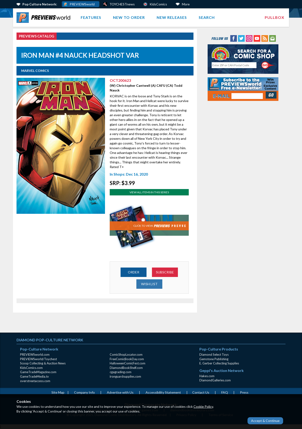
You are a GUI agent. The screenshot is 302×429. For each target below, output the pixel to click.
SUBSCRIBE (165, 272)
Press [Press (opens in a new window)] (244, 392)
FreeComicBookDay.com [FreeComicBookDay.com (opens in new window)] (127, 359)
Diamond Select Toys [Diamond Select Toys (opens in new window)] (214, 354)
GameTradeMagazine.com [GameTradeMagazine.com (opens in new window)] (38, 372)
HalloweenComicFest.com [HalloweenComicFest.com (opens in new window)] (127, 363)
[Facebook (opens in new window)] (233, 38)
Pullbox (274, 17)
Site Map (57, 392)
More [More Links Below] (186, 4)
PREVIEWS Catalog (36, 36)
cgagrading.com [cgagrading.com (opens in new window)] (120, 372)
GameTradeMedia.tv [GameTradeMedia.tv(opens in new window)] (34, 376)
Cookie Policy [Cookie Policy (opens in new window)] (203, 406)
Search (207, 17)
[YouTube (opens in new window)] (256, 38)
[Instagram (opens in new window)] (249, 38)
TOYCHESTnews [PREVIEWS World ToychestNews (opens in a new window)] (122, 4)
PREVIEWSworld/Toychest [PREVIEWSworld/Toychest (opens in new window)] (38, 359)
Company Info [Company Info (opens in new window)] (84, 392)
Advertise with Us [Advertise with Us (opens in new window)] (120, 392)
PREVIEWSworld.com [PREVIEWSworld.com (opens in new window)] (35, 354)
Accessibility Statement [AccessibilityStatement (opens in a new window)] (163, 392)
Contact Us (200, 392)
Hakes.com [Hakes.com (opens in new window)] (206, 376)
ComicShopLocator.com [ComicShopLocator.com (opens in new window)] (126, 354)
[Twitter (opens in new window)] (241, 38)
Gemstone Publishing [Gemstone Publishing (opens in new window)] (213, 359)
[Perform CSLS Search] (268, 65)
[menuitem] (44, 17)
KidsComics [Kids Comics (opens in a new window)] (158, 4)
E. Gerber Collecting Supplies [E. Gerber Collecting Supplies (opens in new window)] (219, 363)
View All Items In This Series (149, 192)
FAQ (224, 392)
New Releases (172, 17)
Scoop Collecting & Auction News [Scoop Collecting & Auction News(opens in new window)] (43, 363)
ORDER (133, 272)
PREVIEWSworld (82, 4)
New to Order (129, 17)
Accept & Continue (265, 421)
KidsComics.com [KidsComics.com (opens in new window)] (31, 368)
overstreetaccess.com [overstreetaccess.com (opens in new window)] (35, 381)
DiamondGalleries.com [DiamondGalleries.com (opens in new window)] (215, 380)
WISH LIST (149, 284)
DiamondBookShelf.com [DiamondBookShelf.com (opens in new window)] (126, 368)
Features (91, 17)
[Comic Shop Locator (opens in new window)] (243, 53)
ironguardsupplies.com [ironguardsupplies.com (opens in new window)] (125, 376)
